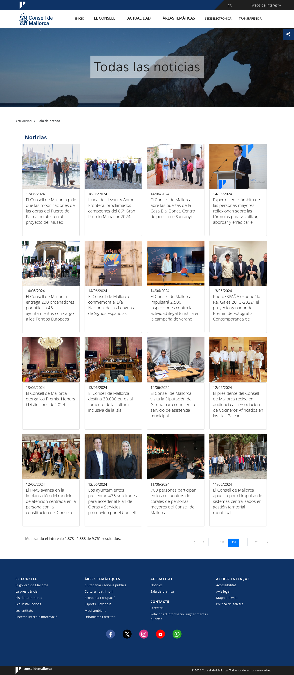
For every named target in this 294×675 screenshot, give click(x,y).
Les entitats (24, 610)
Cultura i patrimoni (99, 591)
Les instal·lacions (28, 604)
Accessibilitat (226, 585)
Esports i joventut (98, 604)
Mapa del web (227, 598)
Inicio (100, 19)
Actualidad (149, 19)
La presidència (27, 591)
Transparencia (250, 19)
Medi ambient (95, 610)
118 (235, 542)
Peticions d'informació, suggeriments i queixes (179, 616)
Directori (157, 608)
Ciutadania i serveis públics (105, 585)
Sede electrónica (218, 19)
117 (224, 542)
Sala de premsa (162, 591)
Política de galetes (229, 604)
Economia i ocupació (100, 598)
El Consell (120, 19)
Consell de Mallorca (29, 670)
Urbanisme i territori (100, 617)
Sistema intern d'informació (36, 617)
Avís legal (223, 591)
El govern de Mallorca (32, 585)
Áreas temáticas (181, 19)
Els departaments (29, 598)
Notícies (156, 585)
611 (258, 542)
